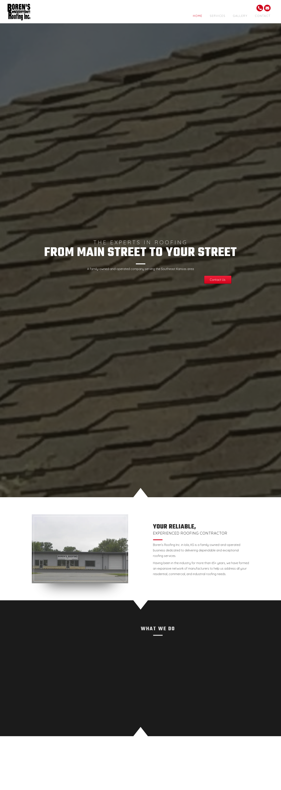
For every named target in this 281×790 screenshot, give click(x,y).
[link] (197, 15)
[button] (145, 280)
